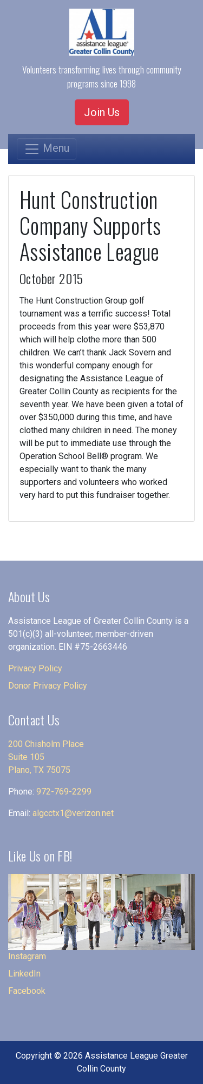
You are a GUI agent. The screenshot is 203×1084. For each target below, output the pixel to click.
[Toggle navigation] (46, 149)
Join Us (102, 112)
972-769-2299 (63, 791)
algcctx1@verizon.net (73, 813)
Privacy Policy (35, 668)
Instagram (27, 956)
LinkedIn (24, 973)
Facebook (26, 991)
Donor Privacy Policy (47, 686)
